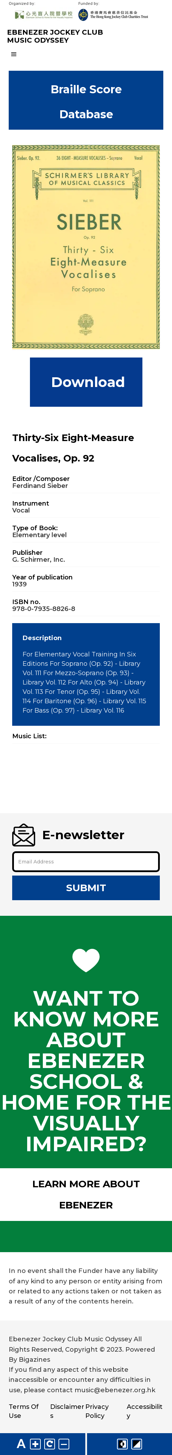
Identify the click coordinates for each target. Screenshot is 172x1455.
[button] (86, 54)
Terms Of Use (24, 1411)
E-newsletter (68, 835)
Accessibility (145, 1411)
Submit (86, 888)
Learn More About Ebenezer (86, 1194)
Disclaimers (67, 1411)
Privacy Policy (97, 1411)
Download (86, 381)
